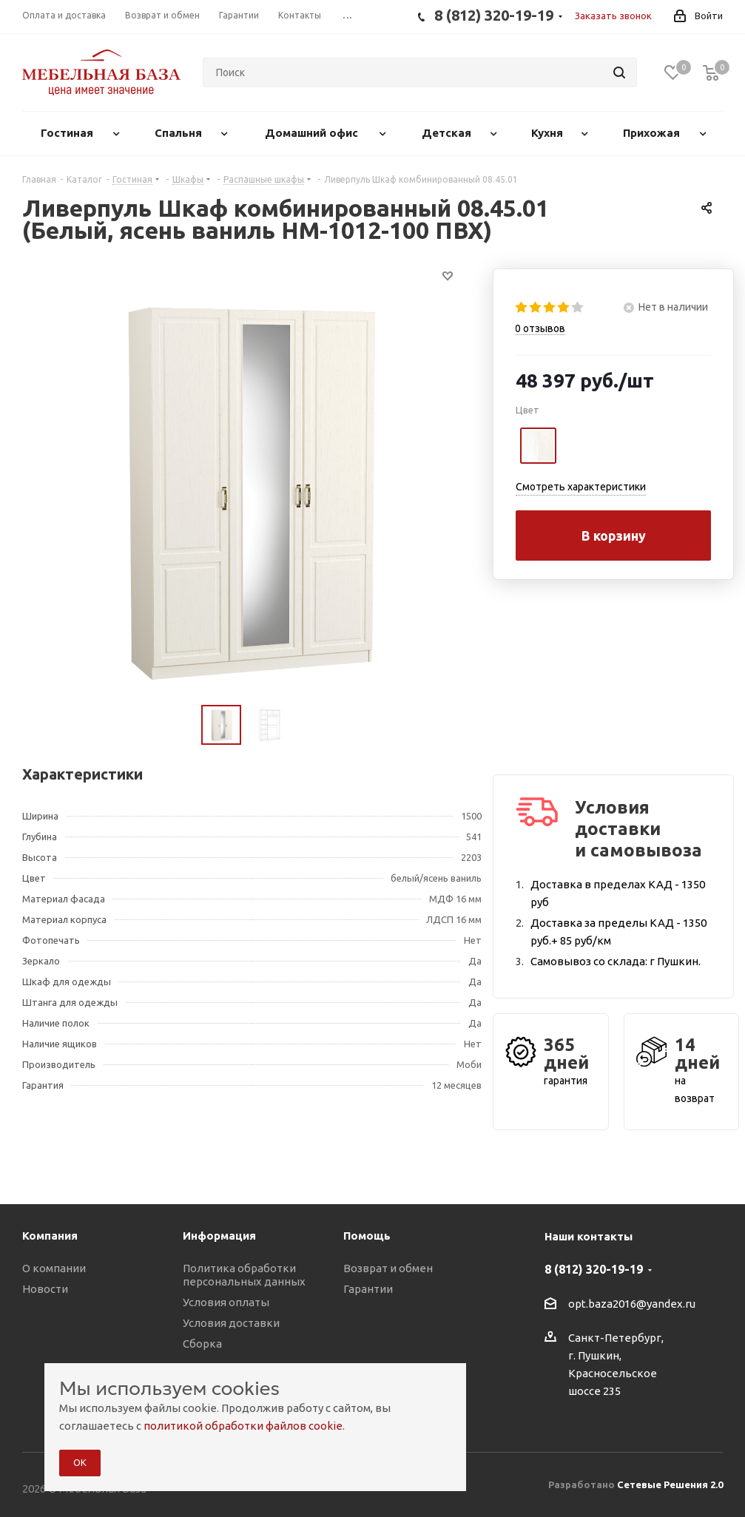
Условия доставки (231, 1323)
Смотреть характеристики (581, 487)
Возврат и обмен (388, 1268)
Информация (219, 1235)
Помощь (367, 1235)
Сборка (202, 1343)
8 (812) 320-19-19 (594, 1269)
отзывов (540, 328)
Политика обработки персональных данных (244, 1275)
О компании (54, 1268)
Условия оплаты (226, 1302)
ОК (80, 1462)
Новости (45, 1289)
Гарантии (368, 1289)
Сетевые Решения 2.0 (670, 1484)
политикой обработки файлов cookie (243, 1425)
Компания (50, 1235)
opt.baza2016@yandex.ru (631, 1303)
